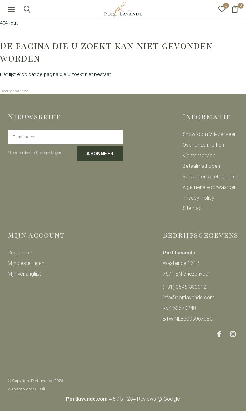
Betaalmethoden (201, 166)
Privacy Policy (198, 198)
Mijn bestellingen (26, 263)
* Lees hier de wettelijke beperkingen (34, 153)
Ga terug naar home (14, 91)
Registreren (20, 253)
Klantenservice (199, 155)
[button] (12, 9)
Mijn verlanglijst (24, 274)
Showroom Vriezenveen (210, 134)
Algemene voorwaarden (210, 187)
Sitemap (192, 208)
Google (171, 399)
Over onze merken (203, 145)
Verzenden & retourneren (210, 177)
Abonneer (99, 154)
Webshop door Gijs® (26, 389)
